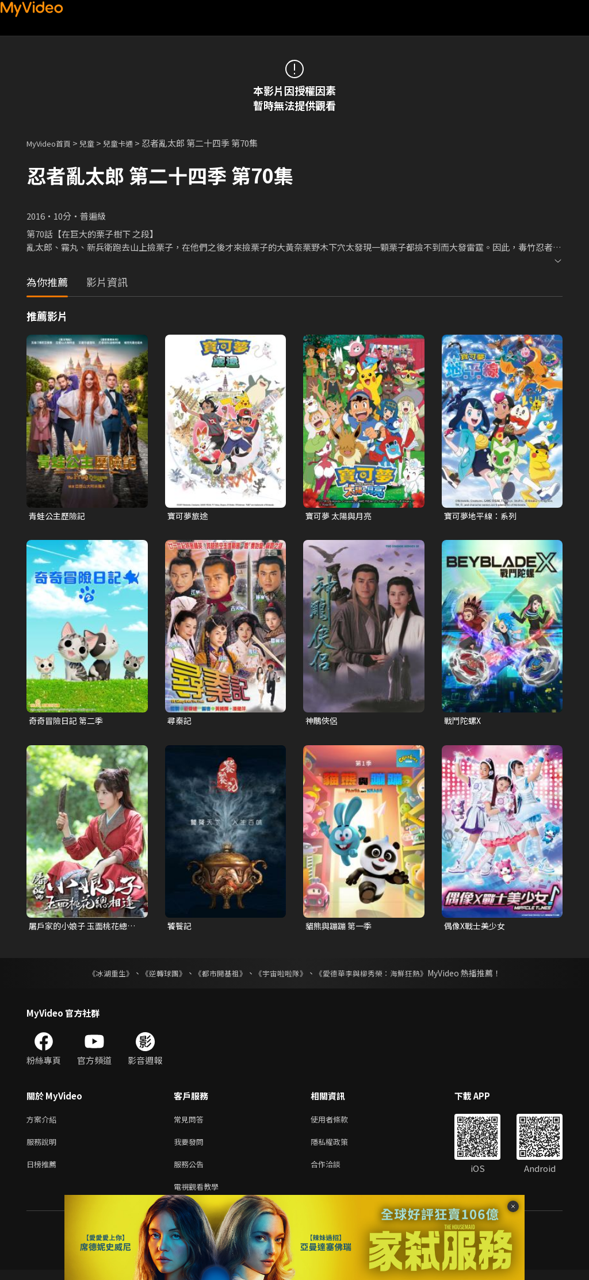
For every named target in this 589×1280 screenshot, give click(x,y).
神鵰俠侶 (322, 722)
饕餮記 (180, 928)
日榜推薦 (43, 1172)
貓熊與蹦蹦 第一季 (340, 928)
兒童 (96, 143)
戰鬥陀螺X (464, 722)
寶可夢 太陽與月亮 (340, 516)
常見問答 (191, 1123)
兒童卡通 (130, 143)
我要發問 (191, 1147)
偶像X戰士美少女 (477, 928)
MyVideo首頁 (52, 143)
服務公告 (191, 1172)
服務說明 (43, 1147)
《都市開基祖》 (217, 976)
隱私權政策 (339, 1147)
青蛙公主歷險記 (59, 516)
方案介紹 (43, 1123)
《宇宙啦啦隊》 (282, 976)
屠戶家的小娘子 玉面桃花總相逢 (81, 928)
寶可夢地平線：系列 (483, 516)
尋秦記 (180, 722)
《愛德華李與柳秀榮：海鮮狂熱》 (378, 976)
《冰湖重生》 (101, 976)
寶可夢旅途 (189, 516)
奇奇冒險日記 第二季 (68, 722)
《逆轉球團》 (157, 976)
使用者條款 (339, 1123)
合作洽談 (335, 1172)
